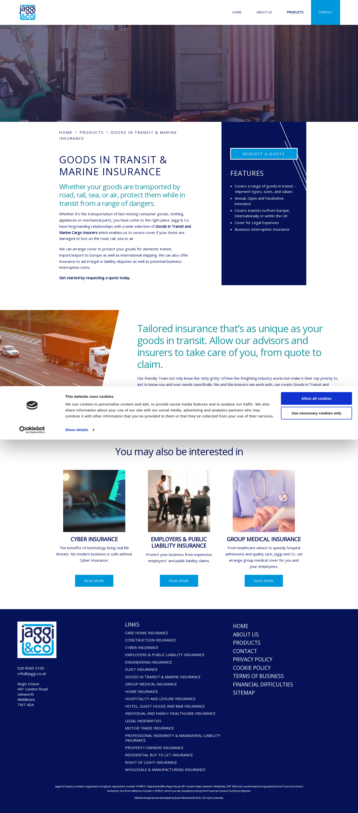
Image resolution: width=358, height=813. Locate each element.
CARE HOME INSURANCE (146, 633)
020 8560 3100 (35, 669)
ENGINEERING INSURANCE (148, 662)
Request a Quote (264, 153)
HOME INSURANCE (141, 691)
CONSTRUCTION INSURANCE (150, 640)
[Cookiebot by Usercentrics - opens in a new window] (32, 803)
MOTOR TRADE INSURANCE (149, 728)
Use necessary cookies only (316, 786)
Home (237, 12)
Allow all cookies (317, 772)
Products (295, 12)
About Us (264, 12)
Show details (76, 803)
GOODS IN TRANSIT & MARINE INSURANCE (163, 677)
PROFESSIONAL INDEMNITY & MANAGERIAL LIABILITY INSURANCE (173, 738)
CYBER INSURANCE (94, 539)
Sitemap (244, 692)
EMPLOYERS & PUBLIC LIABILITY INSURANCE (179, 542)
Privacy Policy (252, 659)
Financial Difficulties (263, 684)
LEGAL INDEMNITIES (143, 721)
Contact (325, 12)
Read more (94, 581)
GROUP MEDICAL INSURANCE (264, 539)
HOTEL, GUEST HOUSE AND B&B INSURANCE (165, 706)
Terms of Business (258, 676)
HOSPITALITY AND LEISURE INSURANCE (160, 698)
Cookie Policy (252, 667)
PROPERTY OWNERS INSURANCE (154, 747)
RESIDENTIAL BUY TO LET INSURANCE (159, 755)
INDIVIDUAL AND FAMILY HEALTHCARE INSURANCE (170, 713)
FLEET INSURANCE (141, 669)
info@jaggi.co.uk (37, 676)
